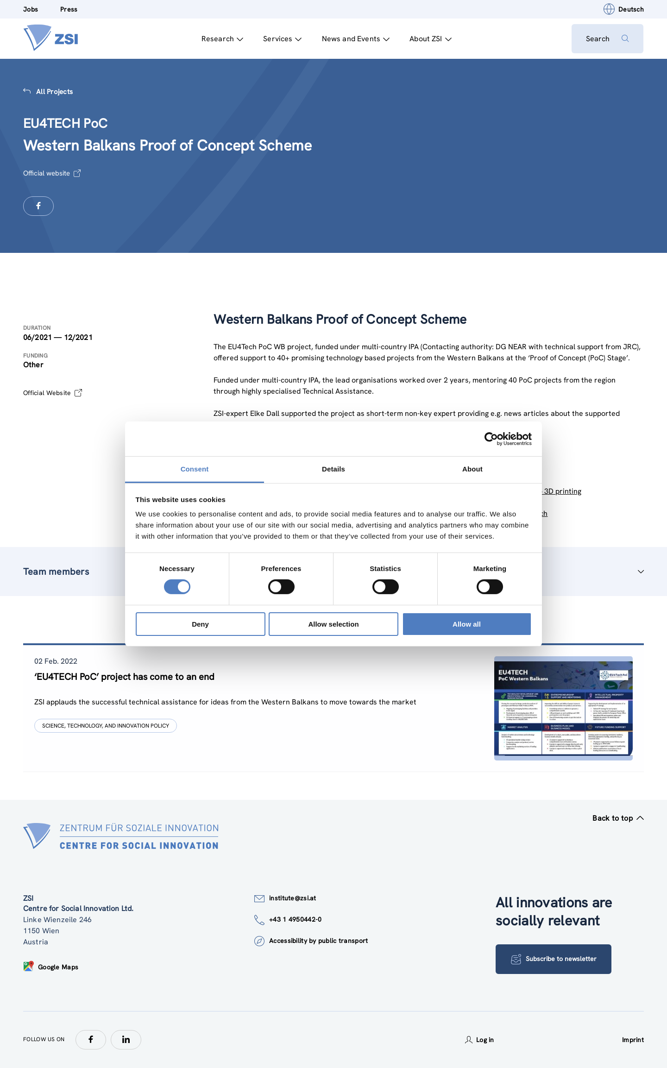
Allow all (467, 624)
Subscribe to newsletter (554, 959)
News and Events (355, 39)
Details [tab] (333, 469)
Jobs (30, 9)
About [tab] (472, 469)
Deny (200, 624)
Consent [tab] (195, 469)
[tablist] (333, 708)
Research (222, 39)
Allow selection (333, 624)
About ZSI (430, 39)
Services (282, 39)
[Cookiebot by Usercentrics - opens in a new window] (491, 439)
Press (68, 9)
